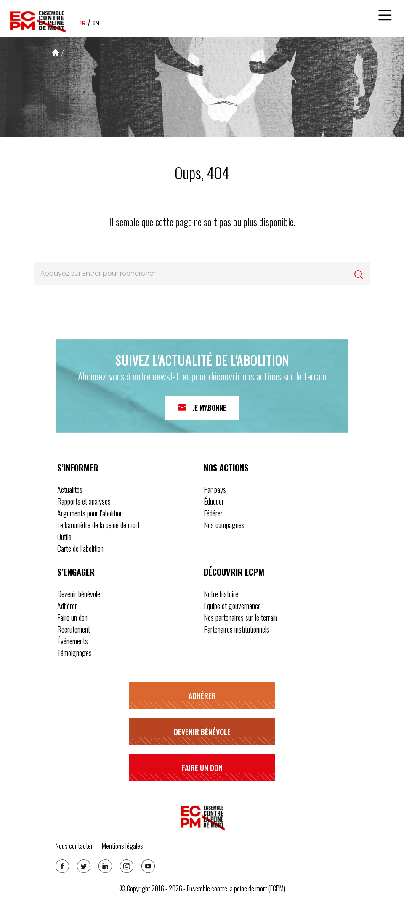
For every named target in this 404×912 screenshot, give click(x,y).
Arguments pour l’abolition (90, 513)
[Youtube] (148, 866)
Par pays (215, 489)
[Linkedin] (105, 866)
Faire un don (72, 617)
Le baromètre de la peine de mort (98, 524)
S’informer (77, 467)
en (95, 23)
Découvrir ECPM (234, 572)
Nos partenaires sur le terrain (240, 617)
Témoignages (74, 652)
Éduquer (214, 501)
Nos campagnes (224, 524)
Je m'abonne (209, 408)
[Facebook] (62, 866)
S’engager (76, 572)
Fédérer (213, 513)
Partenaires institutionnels (236, 629)
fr (82, 23)
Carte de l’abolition (80, 548)
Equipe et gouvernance (232, 605)
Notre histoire (221, 593)
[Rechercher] (358, 274)
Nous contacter (74, 846)
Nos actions (226, 467)
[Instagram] (126, 866)
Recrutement (73, 629)
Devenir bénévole (78, 593)
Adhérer (67, 605)
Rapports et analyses (84, 501)
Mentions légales (122, 846)
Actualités (69, 489)
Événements (72, 640)
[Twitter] (83, 866)
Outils (64, 536)
